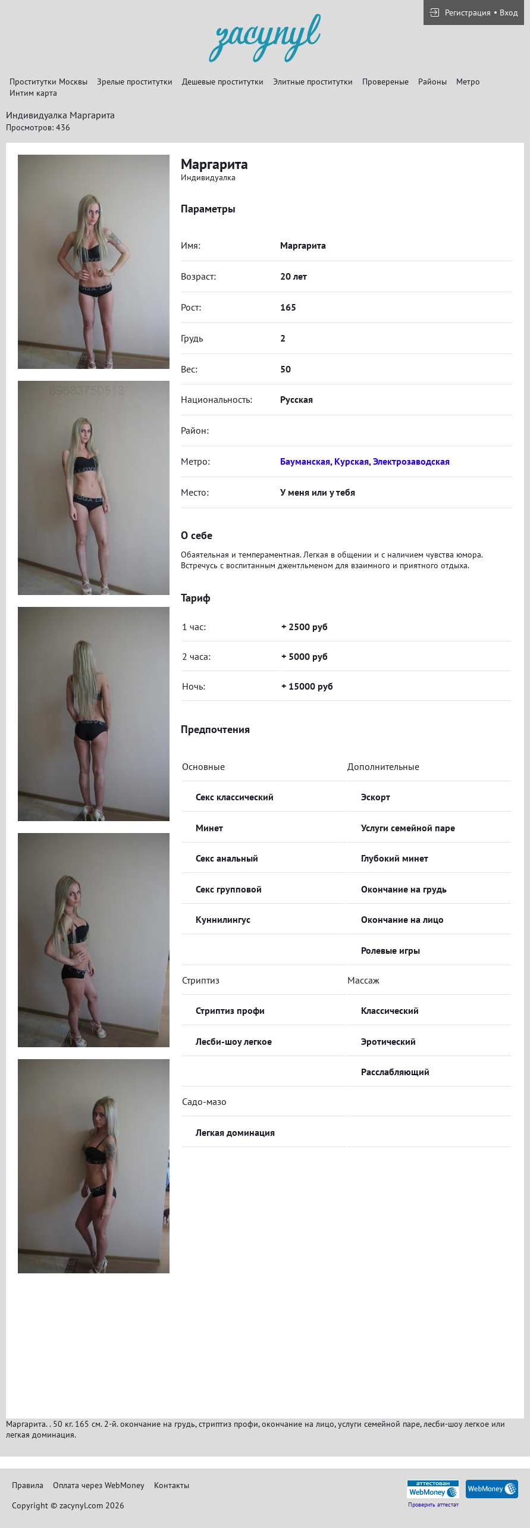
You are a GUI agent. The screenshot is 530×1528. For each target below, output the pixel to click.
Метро (468, 81)
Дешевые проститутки (223, 81)
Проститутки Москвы (48, 81)
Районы (432, 81)
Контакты (171, 1485)
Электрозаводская (411, 461)
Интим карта (33, 92)
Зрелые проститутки (135, 81)
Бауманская (305, 461)
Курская (351, 461)
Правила (27, 1485)
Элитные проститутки (313, 81)
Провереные (385, 81)
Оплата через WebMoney (99, 1485)
